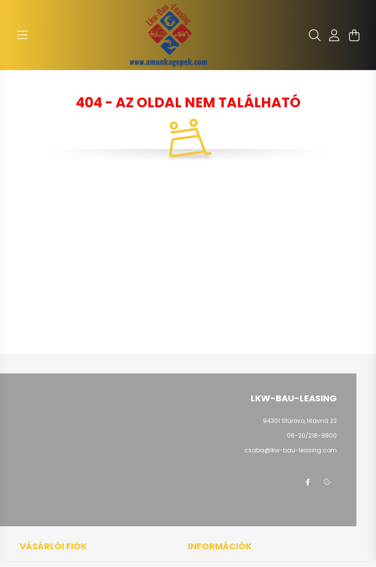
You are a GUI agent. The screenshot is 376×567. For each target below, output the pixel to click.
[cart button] (354, 35)
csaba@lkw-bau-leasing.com (290, 450)
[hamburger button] (22, 35)
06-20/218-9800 (312, 435)
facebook (307, 482)
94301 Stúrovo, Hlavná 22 (300, 421)
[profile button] (334, 35)
